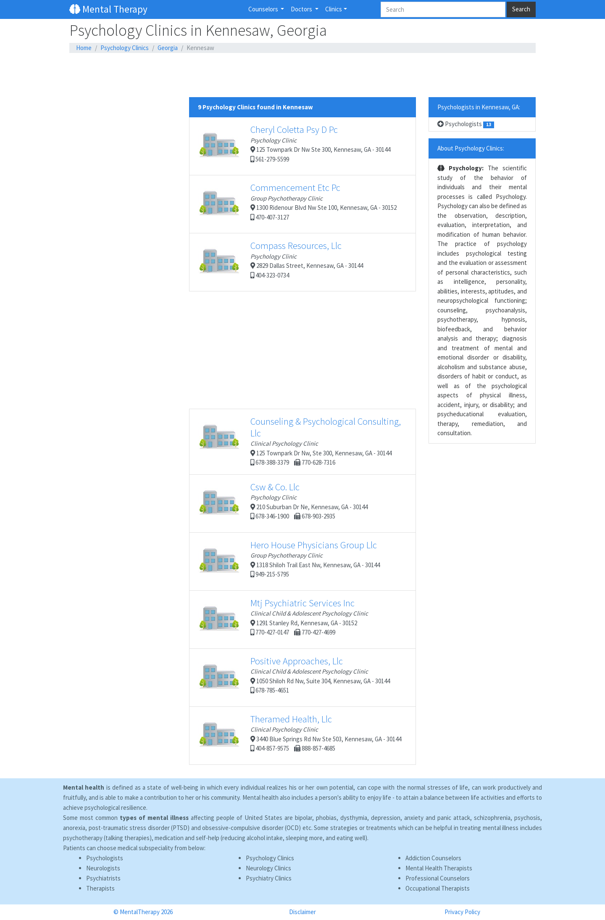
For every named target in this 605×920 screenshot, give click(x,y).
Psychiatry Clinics (269, 878)
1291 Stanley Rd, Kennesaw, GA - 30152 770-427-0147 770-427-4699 (283, 619)
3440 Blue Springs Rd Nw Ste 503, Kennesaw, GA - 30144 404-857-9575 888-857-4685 (299, 735)
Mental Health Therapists (438, 868)
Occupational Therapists (437, 888)
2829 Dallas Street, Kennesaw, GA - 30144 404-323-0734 (280, 262)
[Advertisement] (302, 75)
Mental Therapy (108, 9)
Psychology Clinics (124, 48)
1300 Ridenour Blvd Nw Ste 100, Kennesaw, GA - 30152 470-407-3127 (297, 204)
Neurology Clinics (268, 868)
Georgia (168, 48)
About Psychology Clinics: (470, 148)
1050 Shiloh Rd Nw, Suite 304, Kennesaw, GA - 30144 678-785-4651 (294, 677)
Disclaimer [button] (302, 912)
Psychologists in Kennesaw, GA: (478, 107)
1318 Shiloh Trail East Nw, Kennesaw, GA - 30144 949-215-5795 (289, 561)
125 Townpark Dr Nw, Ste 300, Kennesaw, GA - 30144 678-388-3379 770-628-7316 (299, 440)
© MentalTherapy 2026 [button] (143, 912)
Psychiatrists (103, 878)
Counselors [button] (263, 9)
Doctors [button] (302, 9)
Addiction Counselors (433, 858)
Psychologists (465, 124)
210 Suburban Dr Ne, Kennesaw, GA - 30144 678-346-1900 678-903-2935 (283, 503)
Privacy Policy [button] (462, 912)
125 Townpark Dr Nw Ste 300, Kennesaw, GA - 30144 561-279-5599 (294, 146)
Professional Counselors (437, 878)
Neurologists (103, 868)
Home (84, 48)
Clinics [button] (333, 9)
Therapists (100, 888)
